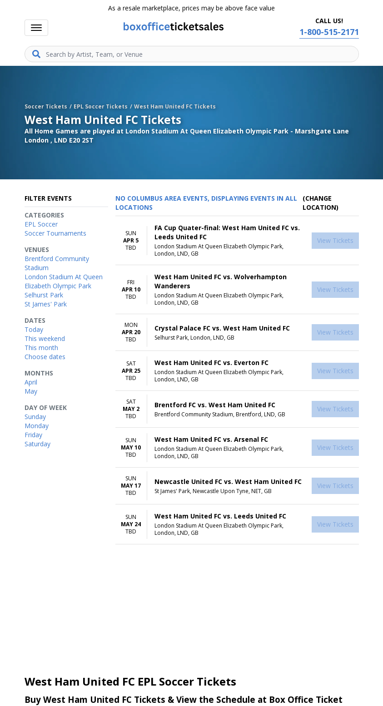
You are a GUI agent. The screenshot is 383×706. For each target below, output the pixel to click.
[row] (237, 240)
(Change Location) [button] (320, 203)
